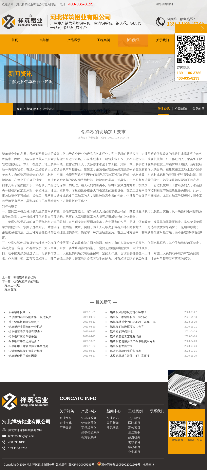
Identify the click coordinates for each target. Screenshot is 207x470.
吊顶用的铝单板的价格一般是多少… (31, 317)
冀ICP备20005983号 (81, 464)
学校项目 (134, 447)
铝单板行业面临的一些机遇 (25, 326)
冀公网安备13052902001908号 (120, 464)
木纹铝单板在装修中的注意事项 (130, 355)
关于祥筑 (67, 411)
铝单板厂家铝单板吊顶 (22, 336)
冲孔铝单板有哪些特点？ (24, 321)
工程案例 (103, 40)
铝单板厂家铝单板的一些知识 (128, 317)
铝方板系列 (88, 437)
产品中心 (88, 411)
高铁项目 (134, 427)
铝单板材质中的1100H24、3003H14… (134, 321)
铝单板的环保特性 (121, 331)
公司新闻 (181, 108)
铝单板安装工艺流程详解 (125, 336)
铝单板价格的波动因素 (22, 355)
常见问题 (198, 108)
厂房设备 (66, 427)
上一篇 (19, 277)
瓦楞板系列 (88, 427)
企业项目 (134, 451)
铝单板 (44, 40)
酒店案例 (134, 432)
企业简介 (66, 418)
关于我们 (162, 40)
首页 (15, 40)
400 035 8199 (16, 442)
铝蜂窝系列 (88, 422)
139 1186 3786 (17, 448)
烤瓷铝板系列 (90, 432)
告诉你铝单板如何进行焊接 (25, 350)
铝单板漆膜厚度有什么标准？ (128, 312)
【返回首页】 (10, 289)
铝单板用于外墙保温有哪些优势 (28, 346)
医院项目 (134, 422)
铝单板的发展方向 (121, 346)
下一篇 (20, 281)
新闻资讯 (133, 40)
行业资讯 (163, 108)
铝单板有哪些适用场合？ (24, 341)
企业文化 (66, 422)
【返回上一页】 (12, 285)
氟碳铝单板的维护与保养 (125, 350)
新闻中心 (114, 411)
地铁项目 (134, 442)
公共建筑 (134, 418)
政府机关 (134, 437)
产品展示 (74, 40)
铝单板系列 (88, 418)
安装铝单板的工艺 (19, 312)
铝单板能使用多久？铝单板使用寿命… (134, 341)
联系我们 (157, 411)
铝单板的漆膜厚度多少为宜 (127, 326)
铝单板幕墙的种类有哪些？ (25, 331)
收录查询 (148, 464)
